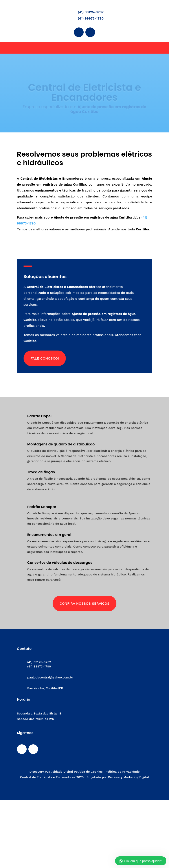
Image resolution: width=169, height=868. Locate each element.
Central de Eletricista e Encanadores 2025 (52, 777)
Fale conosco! (45, 358)
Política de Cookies (88, 771)
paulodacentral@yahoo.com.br (50, 677)
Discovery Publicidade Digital (51, 771)
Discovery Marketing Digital (128, 777)
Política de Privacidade (122, 771)
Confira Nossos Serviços (84, 603)
